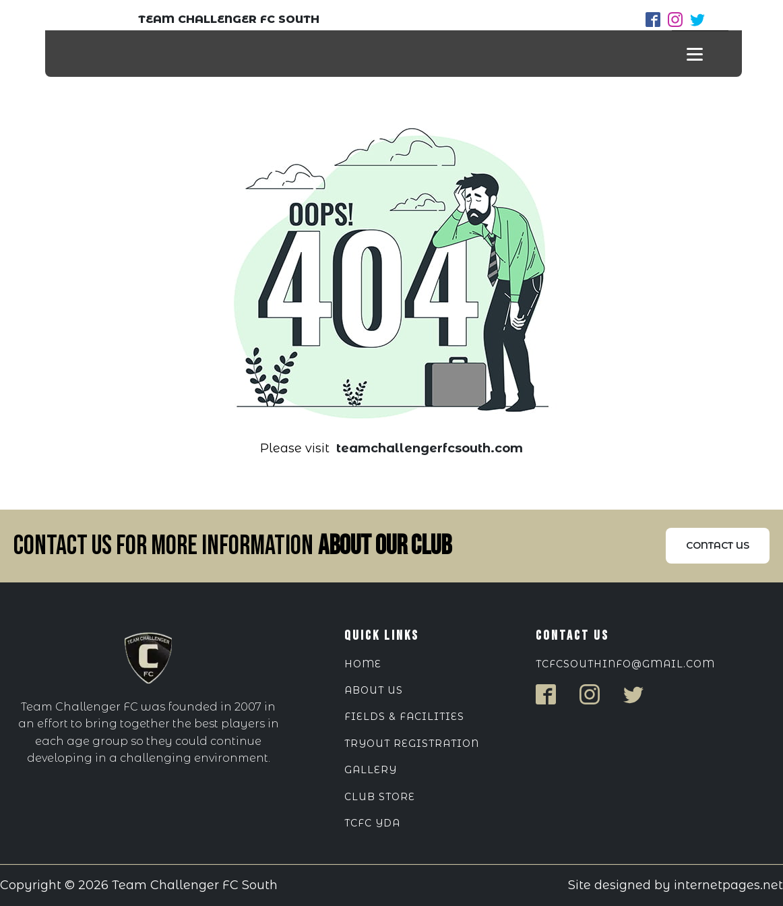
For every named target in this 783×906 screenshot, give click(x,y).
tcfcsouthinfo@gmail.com (625, 664)
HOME (362, 664)
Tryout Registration (411, 744)
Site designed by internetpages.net (675, 885)
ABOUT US (373, 691)
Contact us (717, 545)
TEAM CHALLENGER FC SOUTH (228, 19)
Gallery (370, 770)
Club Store (379, 797)
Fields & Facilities (404, 717)
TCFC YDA (372, 823)
